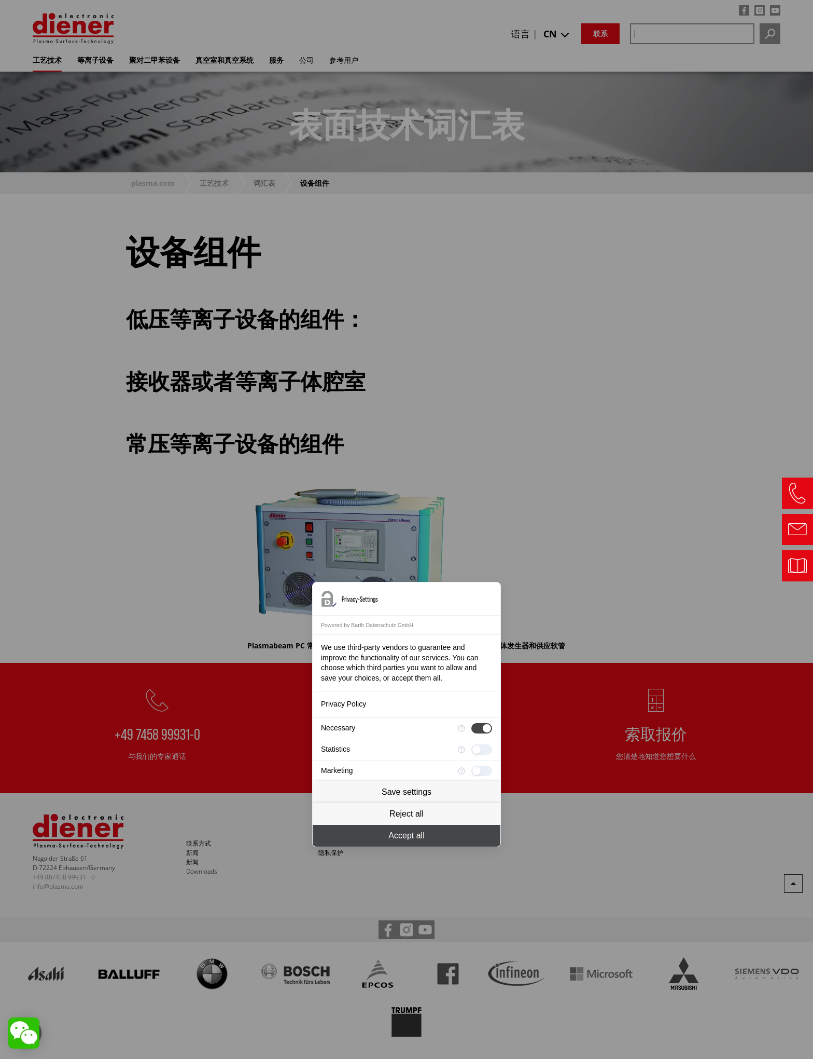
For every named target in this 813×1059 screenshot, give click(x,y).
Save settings (406, 792)
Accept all (406, 835)
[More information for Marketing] (461, 771)
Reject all (406, 813)
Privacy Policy (343, 704)
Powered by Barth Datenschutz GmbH (367, 625)
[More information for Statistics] (461, 749)
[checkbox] (481, 728)
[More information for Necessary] (461, 728)
